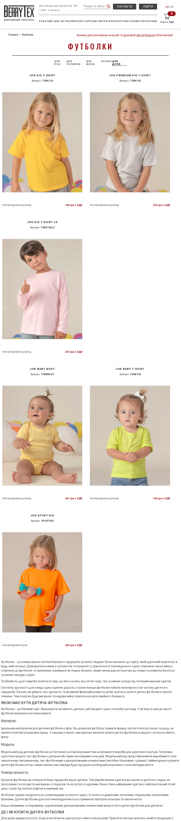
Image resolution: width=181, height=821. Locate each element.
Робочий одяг (49, 21)
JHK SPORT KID (152, 181)
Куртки (123, 21)
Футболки (68, 21)
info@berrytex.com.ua (90, 790)
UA (167, 7)
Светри (103, 21)
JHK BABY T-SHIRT (90, 181)
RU (172, 7)
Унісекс (106, 61)
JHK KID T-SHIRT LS (152, 75)
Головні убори (139, 21)
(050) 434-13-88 (92, 772)
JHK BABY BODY (28, 181)
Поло (80, 21)
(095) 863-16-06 (92, 785)
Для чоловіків (74, 63)
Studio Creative (144, 815)
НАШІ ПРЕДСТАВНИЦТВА (90, 798)
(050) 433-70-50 (92, 776)
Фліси (113, 21)
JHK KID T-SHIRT (28, 75)
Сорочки (90, 21)
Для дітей (116, 63)
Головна (13, 34)
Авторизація (145, 35)
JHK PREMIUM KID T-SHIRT (90, 75)
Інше (154, 21)
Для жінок (90, 63)
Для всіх (57, 63)
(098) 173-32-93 (92, 781)
